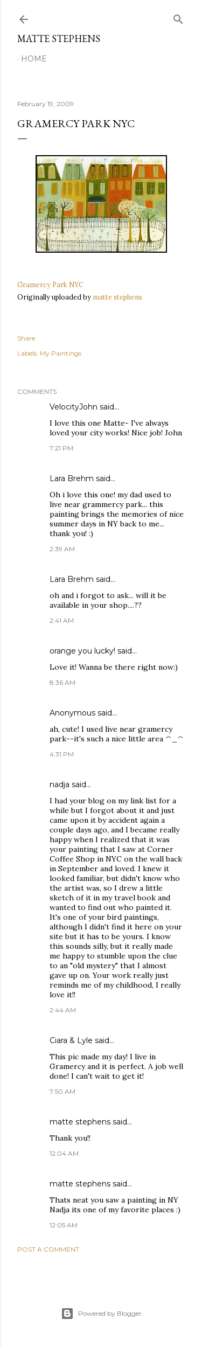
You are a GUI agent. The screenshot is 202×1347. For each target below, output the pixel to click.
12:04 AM (64, 1153)
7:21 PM (61, 448)
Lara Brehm (72, 478)
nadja (59, 784)
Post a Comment (48, 1249)
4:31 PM (62, 754)
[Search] (178, 16)
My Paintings (60, 353)
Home (34, 59)
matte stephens (117, 297)
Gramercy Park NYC (50, 284)
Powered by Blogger (101, 1313)
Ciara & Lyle (71, 1040)
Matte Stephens (58, 38)
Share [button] (26, 338)
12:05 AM (64, 1225)
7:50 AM (62, 1091)
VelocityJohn (73, 407)
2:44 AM (63, 1010)
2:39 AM (62, 549)
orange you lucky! (82, 651)
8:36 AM (62, 682)
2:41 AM (62, 620)
